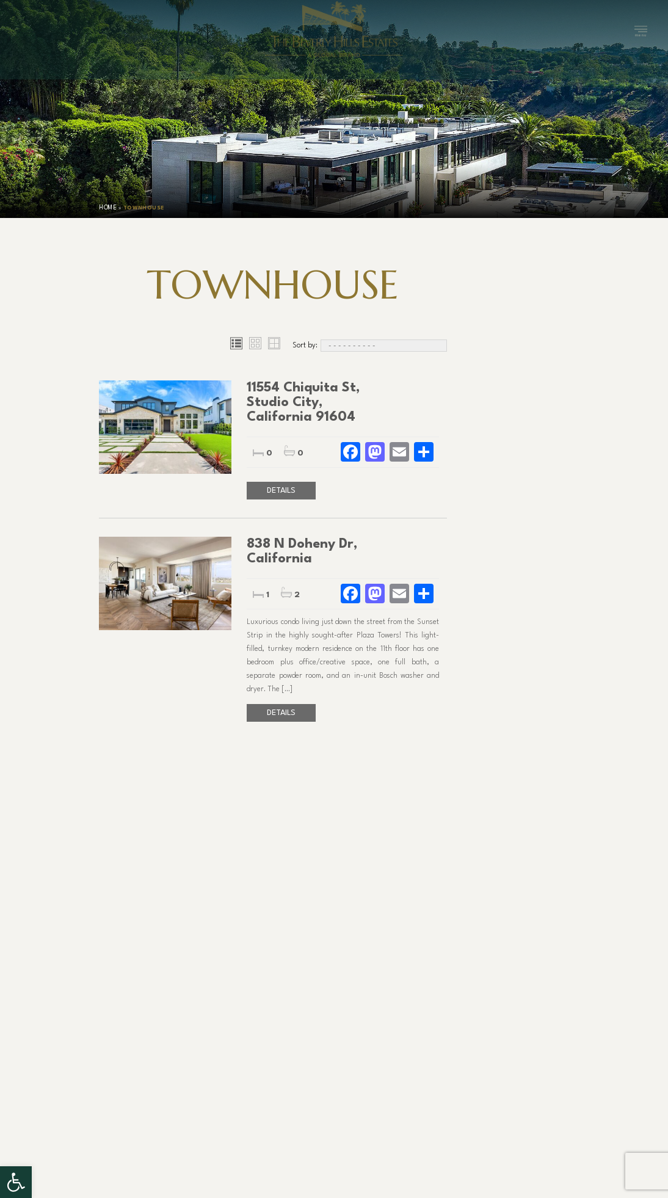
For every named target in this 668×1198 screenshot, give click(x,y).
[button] (16, 1182)
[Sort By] (384, 345)
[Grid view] (255, 345)
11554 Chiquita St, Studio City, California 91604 (303, 402)
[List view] (236, 345)
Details (281, 491)
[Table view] (273, 345)
